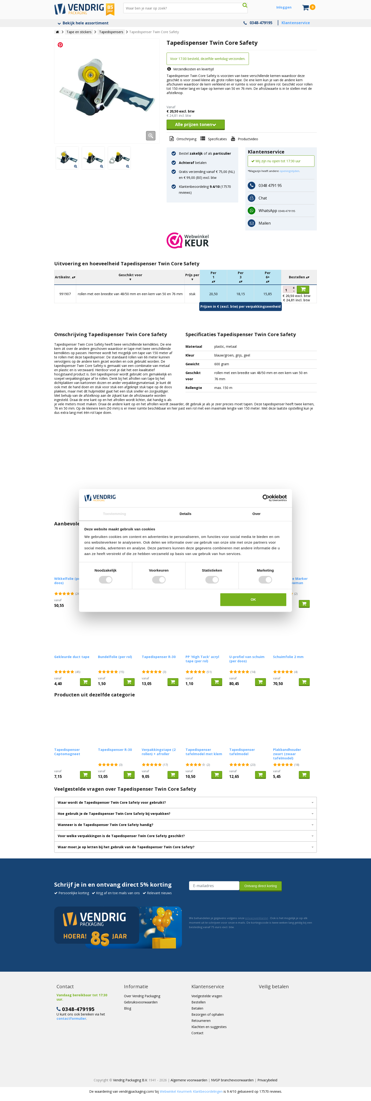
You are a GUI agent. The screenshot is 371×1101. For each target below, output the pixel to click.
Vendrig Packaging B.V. (130, 1080)
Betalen (197, 1008)
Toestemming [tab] (114, 514)
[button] (241, 240)
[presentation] (225, 902)
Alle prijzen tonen (195, 124)
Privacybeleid (267, 1080)
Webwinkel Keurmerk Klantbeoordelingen (191, 1091)
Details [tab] (185, 514)
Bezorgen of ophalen (207, 1014)
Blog (127, 1008)
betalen (193, 162)
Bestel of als (205, 153)
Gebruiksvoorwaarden (141, 1002)
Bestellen (198, 1002)
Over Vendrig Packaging (142, 996)
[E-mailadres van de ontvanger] (214, 885)
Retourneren (201, 1020)
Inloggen (284, 7)
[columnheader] (65, 277)
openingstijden (289, 171)
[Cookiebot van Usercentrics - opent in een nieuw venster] (266, 498)
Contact (197, 1033)
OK (253, 599)
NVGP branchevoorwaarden (232, 1080)
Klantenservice (296, 22)
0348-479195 (261, 22)
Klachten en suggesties (209, 1026)
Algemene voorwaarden (189, 1080)
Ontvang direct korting (260, 886)
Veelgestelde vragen (206, 996)
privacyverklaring (256, 918)
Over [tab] (256, 514)
